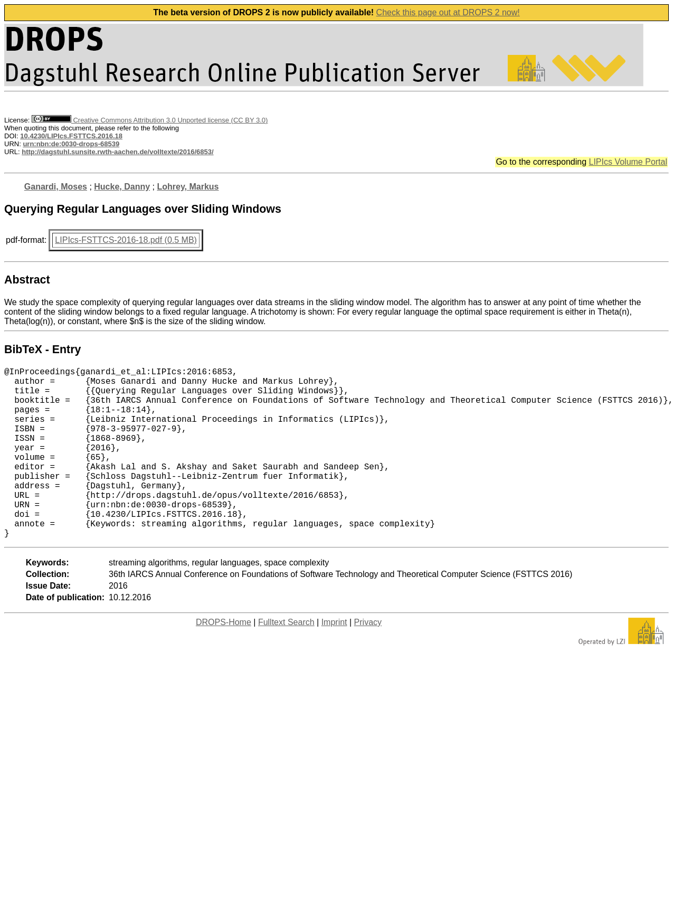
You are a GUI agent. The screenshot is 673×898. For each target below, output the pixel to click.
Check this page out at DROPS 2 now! (448, 12)
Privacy (368, 660)
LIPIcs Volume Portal (628, 161)
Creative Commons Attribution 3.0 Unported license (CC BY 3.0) (150, 120)
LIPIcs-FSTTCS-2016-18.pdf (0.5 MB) (126, 239)
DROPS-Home (223, 660)
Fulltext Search (286, 660)
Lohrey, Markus (188, 186)
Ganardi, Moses (55, 186)
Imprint (334, 660)
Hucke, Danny (122, 186)
